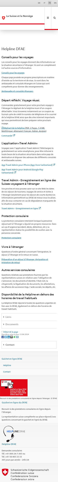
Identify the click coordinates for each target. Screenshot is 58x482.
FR (50, 3)
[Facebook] (3, 326)
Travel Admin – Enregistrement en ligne (21, 197)
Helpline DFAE (9, 433)
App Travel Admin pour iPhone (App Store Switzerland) (28, 154)
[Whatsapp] (14, 326)
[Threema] (11, 326)
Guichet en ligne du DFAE (14, 391)
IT (44, 3)
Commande (8, 125)
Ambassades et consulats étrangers (17, 80)
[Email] (17, 326)
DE (39, 3)
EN (55, 3)
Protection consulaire (11, 227)
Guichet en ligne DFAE (12, 348)
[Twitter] (5, 326)
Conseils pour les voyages (13, 62)
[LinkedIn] (8, 326)
